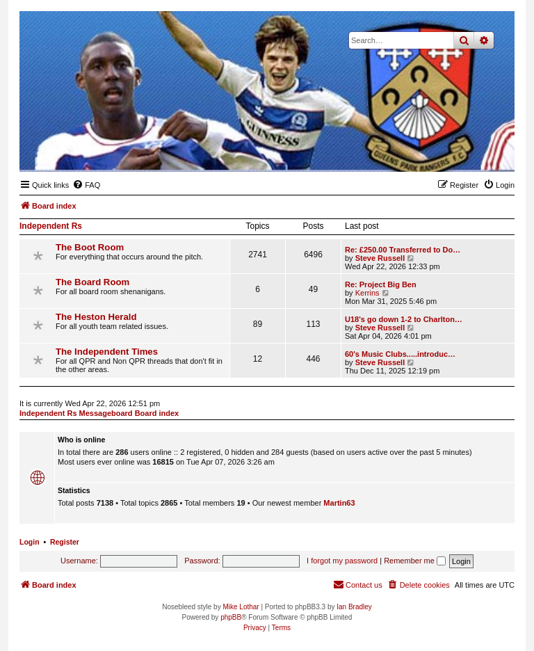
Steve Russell (380, 258)
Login (29, 542)
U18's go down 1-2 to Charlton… (403, 319)
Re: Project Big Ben (380, 284)
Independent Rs (50, 226)
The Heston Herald (96, 317)
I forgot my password (342, 560)
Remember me (415, 560)
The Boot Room (90, 247)
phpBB (230, 617)
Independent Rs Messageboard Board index (99, 413)
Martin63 (339, 503)
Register (64, 542)
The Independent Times (107, 351)
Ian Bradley (354, 607)
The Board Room (92, 282)
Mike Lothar (240, 607)
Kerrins (367, 293)
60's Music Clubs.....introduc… (400, 354)
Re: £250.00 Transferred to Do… (402, 250)
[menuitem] (86, 185)
